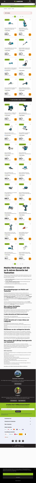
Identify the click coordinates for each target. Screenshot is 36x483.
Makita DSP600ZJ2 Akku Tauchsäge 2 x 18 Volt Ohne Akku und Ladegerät (10, 173)
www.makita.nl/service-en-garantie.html (23, 338)
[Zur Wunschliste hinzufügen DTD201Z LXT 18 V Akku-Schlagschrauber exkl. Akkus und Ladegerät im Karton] (16, 223)
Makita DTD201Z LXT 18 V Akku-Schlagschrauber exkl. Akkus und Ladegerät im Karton (10, 233)
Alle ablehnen (18, 477)
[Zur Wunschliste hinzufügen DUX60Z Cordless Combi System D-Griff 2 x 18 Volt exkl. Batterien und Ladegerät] (30, 39)
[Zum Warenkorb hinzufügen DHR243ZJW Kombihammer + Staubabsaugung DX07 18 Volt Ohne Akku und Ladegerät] (30, 159)
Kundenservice (14, 400)
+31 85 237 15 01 (22, 400)
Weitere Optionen (18, 480)
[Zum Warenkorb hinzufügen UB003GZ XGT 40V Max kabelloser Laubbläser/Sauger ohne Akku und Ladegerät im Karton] (30, 94)
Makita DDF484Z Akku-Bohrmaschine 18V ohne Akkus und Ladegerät (25, 113)
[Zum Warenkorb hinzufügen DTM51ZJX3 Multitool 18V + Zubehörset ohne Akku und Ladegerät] (15, 34)
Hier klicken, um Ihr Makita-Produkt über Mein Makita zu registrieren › (16, 366)
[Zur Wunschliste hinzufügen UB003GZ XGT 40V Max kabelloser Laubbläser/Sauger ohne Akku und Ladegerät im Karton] (30, 79)
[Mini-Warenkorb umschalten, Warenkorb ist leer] (29, 1)
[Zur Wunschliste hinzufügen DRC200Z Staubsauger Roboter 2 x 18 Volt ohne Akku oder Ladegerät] (30, 184)
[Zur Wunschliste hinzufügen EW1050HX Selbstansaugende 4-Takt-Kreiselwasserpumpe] (16, 144)
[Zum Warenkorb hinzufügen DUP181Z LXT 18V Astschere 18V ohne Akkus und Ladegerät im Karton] (15, 74)
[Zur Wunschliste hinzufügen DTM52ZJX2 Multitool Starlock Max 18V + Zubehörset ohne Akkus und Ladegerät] (30, 164)
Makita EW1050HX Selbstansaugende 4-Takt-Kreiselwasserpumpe (9, 153)
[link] (13, 16)
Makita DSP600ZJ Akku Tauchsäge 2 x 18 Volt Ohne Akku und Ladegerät (11, 49)
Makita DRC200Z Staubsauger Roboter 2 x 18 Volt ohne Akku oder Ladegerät (25, 193)
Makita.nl (16, 297)
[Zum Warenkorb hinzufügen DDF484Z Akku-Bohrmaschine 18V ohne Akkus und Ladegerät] (30, 119)
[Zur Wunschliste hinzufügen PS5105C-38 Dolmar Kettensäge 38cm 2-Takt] (30, 223)
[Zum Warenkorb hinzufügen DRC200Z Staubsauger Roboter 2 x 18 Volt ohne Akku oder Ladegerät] (30, 199)
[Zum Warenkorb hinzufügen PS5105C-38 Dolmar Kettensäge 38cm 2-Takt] (30, 239)
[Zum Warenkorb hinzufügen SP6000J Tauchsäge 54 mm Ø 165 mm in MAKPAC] (30, 139)
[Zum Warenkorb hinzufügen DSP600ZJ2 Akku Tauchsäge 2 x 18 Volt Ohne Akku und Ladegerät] (15, 179)
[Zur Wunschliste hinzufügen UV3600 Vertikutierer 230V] (30, 59)
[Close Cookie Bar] (35, 468)
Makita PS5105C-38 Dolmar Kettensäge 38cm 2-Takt (24, 233)
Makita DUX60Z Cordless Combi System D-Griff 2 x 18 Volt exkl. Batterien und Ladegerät (24, 49)
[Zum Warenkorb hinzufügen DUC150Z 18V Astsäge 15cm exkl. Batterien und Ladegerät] (15, 94)
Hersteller (9, 8)
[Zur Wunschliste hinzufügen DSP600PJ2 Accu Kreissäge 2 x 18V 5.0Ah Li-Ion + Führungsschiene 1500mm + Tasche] (16, 184)
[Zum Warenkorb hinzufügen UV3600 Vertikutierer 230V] (30, 74)
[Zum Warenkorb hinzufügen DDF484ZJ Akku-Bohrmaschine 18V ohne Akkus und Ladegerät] (15, 259)
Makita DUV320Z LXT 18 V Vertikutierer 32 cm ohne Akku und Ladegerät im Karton (10, 133)
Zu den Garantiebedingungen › (9, 286)
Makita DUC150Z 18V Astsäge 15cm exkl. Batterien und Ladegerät (11, 88)
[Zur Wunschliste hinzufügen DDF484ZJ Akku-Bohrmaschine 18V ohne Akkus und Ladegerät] (16, 243)
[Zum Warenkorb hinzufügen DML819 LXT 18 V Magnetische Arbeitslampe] (30, 34)
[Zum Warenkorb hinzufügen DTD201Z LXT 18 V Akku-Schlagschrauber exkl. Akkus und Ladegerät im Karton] (15, 239)
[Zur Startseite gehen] (18, 1)
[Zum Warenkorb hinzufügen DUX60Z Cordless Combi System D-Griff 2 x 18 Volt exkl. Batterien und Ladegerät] (30, 54)
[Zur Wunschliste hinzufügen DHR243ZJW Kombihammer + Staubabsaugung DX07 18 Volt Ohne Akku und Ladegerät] (30, 144)
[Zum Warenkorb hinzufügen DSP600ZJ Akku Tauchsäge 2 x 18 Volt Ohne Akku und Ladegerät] (15, 54)
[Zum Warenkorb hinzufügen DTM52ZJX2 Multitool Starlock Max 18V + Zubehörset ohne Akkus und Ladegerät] (30, 179)
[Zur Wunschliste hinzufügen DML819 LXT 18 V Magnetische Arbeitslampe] (30, 19)
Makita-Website (27, 279)
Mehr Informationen (18, 383)
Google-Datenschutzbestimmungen (25, 413)
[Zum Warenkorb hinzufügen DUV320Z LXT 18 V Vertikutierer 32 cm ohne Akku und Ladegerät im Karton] (15, 139)
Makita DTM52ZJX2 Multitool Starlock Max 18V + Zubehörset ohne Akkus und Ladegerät (24, 173)
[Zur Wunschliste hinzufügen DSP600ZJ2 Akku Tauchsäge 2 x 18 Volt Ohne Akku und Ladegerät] (16, 164)
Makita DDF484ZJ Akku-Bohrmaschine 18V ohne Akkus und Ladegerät (11, 253)
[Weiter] (23, 16)
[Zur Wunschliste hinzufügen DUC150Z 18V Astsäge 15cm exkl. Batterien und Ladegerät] (16, 79)
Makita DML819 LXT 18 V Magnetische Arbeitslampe (23, 29)
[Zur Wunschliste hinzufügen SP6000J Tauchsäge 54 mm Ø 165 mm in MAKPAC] (30, 124)
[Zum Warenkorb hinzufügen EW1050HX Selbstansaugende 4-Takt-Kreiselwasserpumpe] (15, 159)
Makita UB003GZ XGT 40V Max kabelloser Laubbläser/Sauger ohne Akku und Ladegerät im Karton (25, 88)
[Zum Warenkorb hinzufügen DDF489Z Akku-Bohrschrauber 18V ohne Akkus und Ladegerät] (30, 219)
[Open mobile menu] (4, 1)
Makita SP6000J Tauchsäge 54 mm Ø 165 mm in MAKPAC (24, 133)
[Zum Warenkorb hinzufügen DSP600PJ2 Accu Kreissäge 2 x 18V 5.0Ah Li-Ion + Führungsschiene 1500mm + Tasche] (15, 199)
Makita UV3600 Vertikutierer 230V (25, 67)
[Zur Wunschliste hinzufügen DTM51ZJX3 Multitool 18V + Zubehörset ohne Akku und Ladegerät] (16, 19)
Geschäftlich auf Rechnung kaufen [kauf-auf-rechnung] (24, 6)
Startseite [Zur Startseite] (5, 8)
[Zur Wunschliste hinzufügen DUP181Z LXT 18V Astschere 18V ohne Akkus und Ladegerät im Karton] (16, 59)
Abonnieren (18, 411)
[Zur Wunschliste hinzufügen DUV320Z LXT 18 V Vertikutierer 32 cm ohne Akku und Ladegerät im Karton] (16, 124)
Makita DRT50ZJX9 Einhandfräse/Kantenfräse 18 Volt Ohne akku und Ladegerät (10, 213)
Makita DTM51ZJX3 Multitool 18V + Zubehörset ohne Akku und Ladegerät (10, 29)
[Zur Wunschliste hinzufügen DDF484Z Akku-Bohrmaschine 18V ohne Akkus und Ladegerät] (30, 104)
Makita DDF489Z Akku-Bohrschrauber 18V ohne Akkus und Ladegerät (25, 213)
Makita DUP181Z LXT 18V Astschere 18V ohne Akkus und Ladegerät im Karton (11, 68)
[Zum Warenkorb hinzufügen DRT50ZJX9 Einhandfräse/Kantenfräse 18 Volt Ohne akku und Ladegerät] (15, 219)
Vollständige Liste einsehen (25, 334)
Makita (13, 8)
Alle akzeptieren (18, 474)
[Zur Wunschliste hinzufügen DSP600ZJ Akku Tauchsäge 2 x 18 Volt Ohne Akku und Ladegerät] (16, 39)
